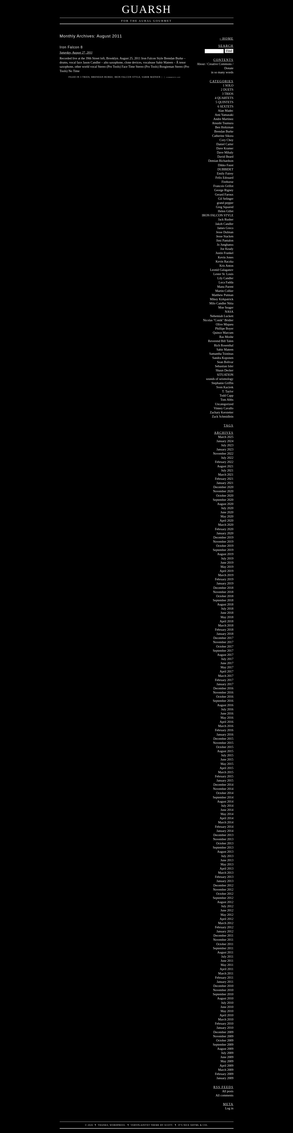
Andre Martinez (223, 119)
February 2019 (224, 579)
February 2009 (224, 1074)
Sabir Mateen (151, 77)
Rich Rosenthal (223, 345)
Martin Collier (224, 291)
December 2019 (223, 537)
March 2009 (226, 1069)
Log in (229, 1108)
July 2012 (227, 906)
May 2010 (227, 1011)
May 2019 (227, 566)
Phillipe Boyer (224, 328)
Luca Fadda (226, 282)
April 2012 (227, 919)
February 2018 (224, 629)
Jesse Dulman (225, 232)
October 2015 (225, 747)
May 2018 (227, 617)
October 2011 (224, 944)
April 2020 (227, 520)
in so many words (222, 72)
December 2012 (223, 885)
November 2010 (223, 990)
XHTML (194, 1125)
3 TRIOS (85, 77)
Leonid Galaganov (222, 270)
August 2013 (225, 851)
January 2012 (224, 931)
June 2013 (227, 860)
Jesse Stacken (225, 236)
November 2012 (223, 889)
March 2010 (226, 1019)
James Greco (225, 228)
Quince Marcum (223, 332)
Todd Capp (226, 395)
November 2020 (223, 491)
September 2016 (223, 700)
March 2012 (226, 923)
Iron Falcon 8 (71, 47)
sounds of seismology (220, 379)
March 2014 (226, 822)
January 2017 (224, 684)
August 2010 (225, 998)
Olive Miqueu (224, 324)
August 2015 (225, 751)
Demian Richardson (221, 160)
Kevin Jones (226, 257)
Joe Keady (226, 249)
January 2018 (224, 633)
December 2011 (224, 935)
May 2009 (227, 1061)
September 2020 (223, 499)
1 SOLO (228, 85)
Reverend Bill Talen (220, 341)
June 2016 (227, 713)
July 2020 (227, 508)
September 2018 (223, 600)
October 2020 (225, 495)
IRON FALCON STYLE (127, 77)
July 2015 (227, 755)
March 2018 (226, 625)
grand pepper (225, 203)
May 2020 (227, 516)
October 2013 (225, 843)
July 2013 (227, 856)
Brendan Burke (102, 77)
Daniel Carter (225, 144)
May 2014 (227, 814)
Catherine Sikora (222, 136)
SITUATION (225, 374)
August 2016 (225, 705)
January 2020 (224, 533)
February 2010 (224, 1023)
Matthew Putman (223, 295)
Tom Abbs (226, 399)
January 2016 (224, 734)
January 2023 (224, 449)
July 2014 (227, 805)
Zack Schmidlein (223, 416)
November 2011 (223, 939)
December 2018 (223, 587)
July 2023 (227, 445)
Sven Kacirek (225, 387)
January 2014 (224, 831)
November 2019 (223, 541)
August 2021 (225, 466)
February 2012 (224, 927)
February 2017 (224, 680)
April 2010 (227, 1015)
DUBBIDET (226, 169)
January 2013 (224, 881)
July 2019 (227, 558)
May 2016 (227, 717)
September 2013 (223, 847)
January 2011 (225, 981)
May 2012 (227, 914)
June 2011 (227, 960)
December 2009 (223, 1032)
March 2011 (225, 973)
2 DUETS (227, 89)
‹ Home (227, 38)
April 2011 (226, 969)
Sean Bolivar (225, 362)
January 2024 (224, 441)
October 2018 (225, 596)
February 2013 (224, 877)
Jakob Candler (224, 224)
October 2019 (225, 545)
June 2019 (227, 562)
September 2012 (223, 898)
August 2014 (225, 801)
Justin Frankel (224, 253)
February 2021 (224, 478)
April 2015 (227, 768)
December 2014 (223, 784)
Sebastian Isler (224, 366)
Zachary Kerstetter (221, 412)
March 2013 (226, 872)
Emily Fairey (225, 173)
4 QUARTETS (224, 98)
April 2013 (227, 868)
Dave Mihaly (225, 152)
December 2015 (223, 738)
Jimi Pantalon (225, 240)
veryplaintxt (140, 1125)
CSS (205, 1125)
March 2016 (226, 726)
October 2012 (225, 893)
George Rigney (223, 190)
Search (226, 46)
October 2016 (225, 696)
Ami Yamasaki (224, 114)
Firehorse (227, 182)
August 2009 (225, 1048)
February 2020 (224, 529)
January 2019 (224, 583)
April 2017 (227, 671)
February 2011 (224, 977)
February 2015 (224, 776)
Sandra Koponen (222, 358)
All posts (228, 1091)
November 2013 (223, 839)
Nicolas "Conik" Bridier (218, 320)
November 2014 (223, 789)
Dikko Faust (226, 165)
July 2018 (227, 608)
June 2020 (227, 512)
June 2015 (227, 759)
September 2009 (223, 1044)
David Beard (225, 156)
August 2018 (225, 604)
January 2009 (224, 1078)
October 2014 (225, 793)
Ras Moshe (226, 337)
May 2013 (227, 864)
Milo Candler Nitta (221, 303)
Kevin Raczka (224, 261)
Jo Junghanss (225, 244)
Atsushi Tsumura (222, 123)
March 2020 (226, 524)
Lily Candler (225, 278)
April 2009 (227, 1065)
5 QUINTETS (224, 102)
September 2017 (223, 650)
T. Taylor (227, 391)
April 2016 (227, 722)
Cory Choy (226, 140)
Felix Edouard (225, 177)
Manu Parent (225, 286)
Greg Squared (225, 207)
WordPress (117, 1125)
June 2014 (227, 810)
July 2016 (227, 709)
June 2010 (227, 1007)
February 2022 (224, 462)
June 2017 (227, 663)
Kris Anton (226, 265)
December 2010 (223, 986)
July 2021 (227, 470)
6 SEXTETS (225, 106)
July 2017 (227, 659)
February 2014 (224, 826)
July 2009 (227, 1053)
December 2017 (223, 638)
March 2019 (226, 575)
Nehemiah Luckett (222, 316)
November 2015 (223, 743)
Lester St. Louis (223, 274)
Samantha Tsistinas (221, 353)
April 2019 (227, 571)
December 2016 (223, 688)
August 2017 (225, 655)
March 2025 (226, 437)
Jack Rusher (226, 219)
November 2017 (223, 642)
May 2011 (227, 965)
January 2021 (224, 483)
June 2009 (227, 1057)
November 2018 (223, 592)
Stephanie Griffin (222, 383)
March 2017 (226, 676)
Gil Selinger (226, 198)
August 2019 (225, 554)
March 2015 (226, 772)
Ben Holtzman (224, 127)
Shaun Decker (224, 370)
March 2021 (226, 474)
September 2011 (223, 948)
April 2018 (227, 621)
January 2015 (224, 780)
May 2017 (227, 667)
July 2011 (227, 956)
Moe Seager (225, 307)
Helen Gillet (226, 211)
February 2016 (224, 730)
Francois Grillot (223, 186)
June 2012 (227, 910)
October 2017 (225, 646)
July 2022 (227, 457)
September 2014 (223, 797)
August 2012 (225, 902)
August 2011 (225, 952)
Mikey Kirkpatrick (222, 299)
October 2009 (225, 1040)
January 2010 (224, 1027)
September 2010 (223, 994)
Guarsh (146, 9)
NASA (229, 311)
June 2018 (227, 612)
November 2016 (223, 692)
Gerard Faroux (224, 194)
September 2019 (223, 550)
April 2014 (227, 818)
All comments (224, 1095)
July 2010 (227, 1002)
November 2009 (223, 1036)
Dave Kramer (225, 148)
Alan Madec (226, 110)
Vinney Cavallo (224, 408)
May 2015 (227, 764)
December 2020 (223, 487)
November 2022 (223, 453)
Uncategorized (224, 404)
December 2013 (223, 835)
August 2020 (225, 504)
